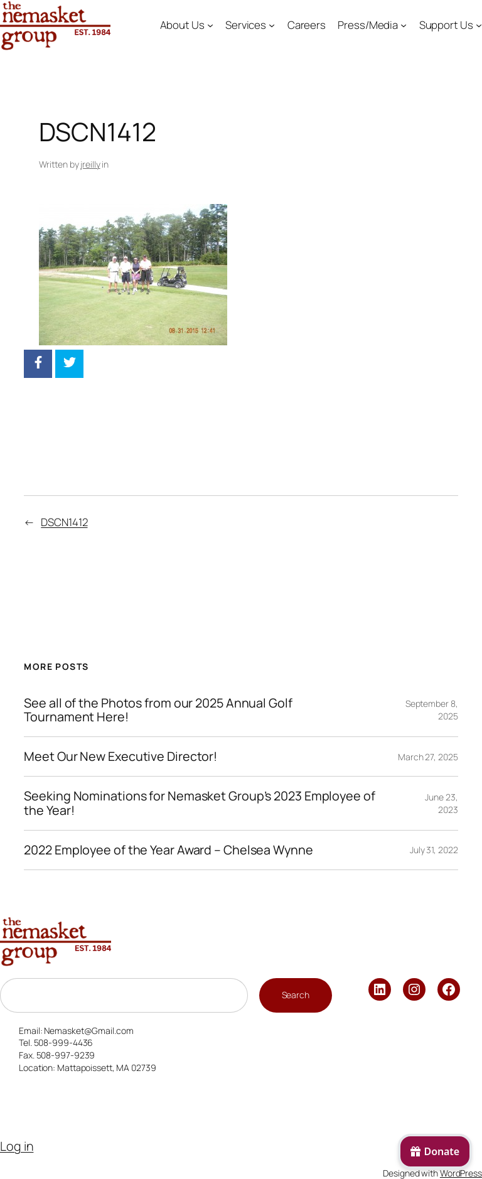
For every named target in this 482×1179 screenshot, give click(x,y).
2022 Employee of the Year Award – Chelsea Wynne (168, 850)
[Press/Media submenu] (403, 25)
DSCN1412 (64, 522)
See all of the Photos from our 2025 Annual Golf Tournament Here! (158, 710)
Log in (16, 1146)
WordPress (461, 1173)
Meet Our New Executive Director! (120, 756)
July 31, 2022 (434, 850)
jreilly (90, 164)
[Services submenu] (272, 25)
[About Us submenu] (210, 25)
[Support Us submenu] (479, 25)
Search (295, 995)
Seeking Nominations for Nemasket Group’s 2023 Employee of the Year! (199, 803)
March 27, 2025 (428, 757)
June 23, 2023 (441, 803)
